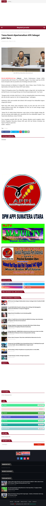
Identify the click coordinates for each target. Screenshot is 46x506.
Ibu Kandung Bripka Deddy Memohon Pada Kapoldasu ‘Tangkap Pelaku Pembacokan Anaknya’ (25, 488)
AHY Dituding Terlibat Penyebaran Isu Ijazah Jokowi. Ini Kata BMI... (24, 349)
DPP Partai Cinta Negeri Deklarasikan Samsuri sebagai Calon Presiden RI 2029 (26, 301)
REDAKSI (11, 501)
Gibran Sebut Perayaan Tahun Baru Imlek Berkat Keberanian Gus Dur (24, 337)
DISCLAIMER (17, 501)
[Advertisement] (23, 14)
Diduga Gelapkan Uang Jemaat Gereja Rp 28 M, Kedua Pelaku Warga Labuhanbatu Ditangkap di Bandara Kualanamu (24, 326)
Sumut (23, 405)
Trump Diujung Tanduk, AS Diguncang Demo (18, 355)
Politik (23, 420)
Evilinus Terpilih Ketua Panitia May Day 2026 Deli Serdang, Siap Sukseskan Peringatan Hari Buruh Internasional (25, 320)
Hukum (23, 413)
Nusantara (23, 428)
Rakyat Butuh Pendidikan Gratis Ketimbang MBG (19, 313)
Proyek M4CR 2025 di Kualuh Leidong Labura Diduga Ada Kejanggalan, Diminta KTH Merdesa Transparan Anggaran (24, 307)
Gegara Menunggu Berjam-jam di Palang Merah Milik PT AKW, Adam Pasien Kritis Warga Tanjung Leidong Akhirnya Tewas (25, 482)
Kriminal (23, 409)
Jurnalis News (23, 417)
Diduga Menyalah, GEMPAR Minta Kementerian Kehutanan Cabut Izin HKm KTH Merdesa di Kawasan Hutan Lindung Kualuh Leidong (25, 332)
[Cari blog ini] (17, 444)
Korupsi (7, 32)
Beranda (3, 32)
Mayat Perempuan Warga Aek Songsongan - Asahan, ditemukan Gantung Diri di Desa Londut (25, 494)
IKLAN (30, 501)
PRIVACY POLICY (24, 501)
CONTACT (34, 501)
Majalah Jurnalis (23, 27)
